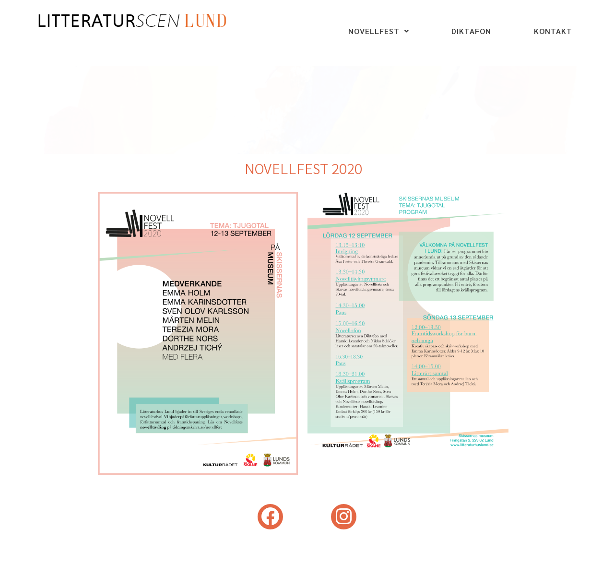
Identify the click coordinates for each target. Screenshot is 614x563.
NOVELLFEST (378, 31)
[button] (378, 31)
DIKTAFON (471, 31)
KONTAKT (553, 31)
